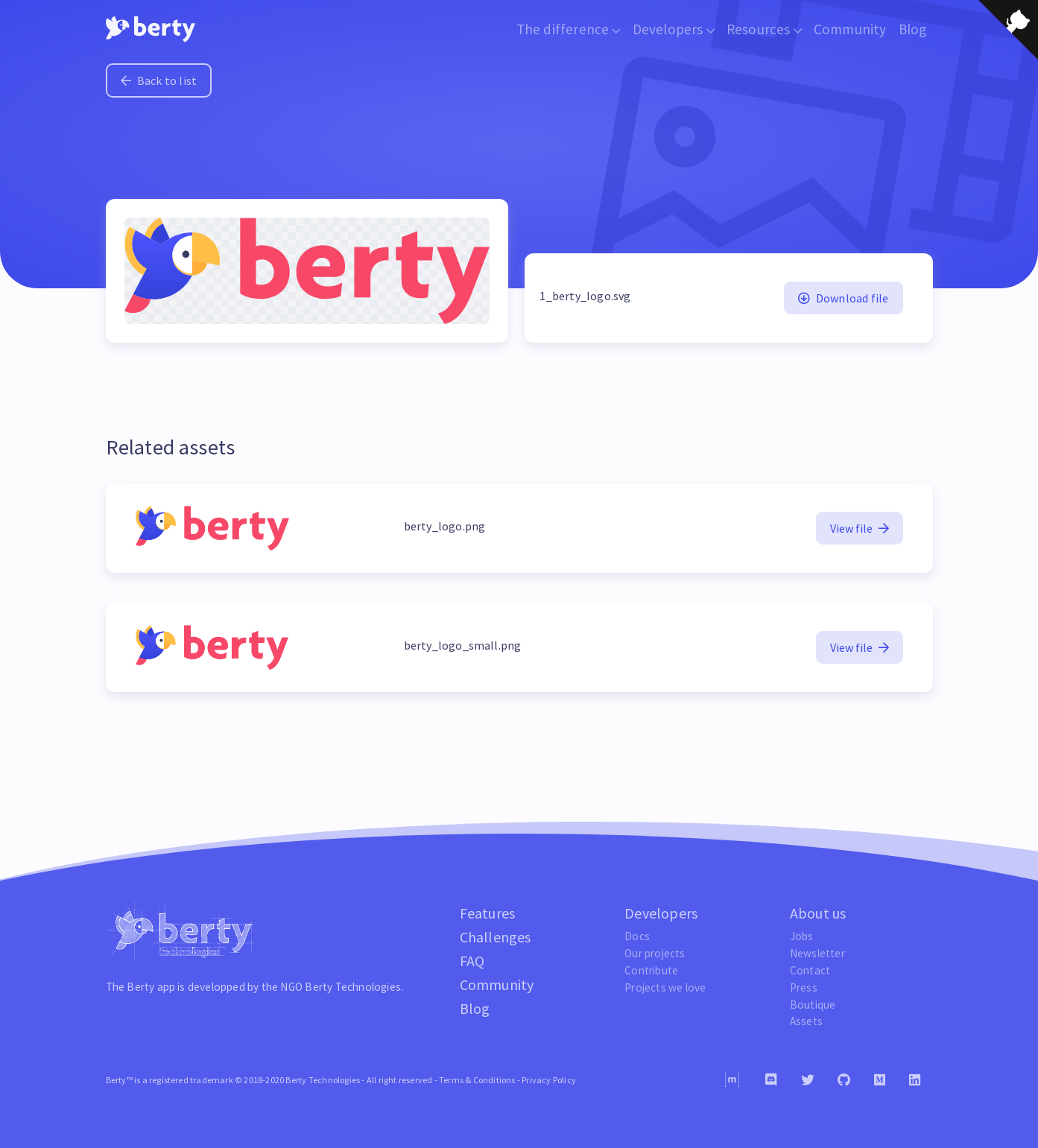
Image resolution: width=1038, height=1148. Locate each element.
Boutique (813, 1005)
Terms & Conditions (477, 1079)
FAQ (472, 960)
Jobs (802, 936)
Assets (806, 1021)
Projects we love (665, 987)
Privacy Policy (549, 1079)
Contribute (651, 970)
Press (803, 987)
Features (488, 913)
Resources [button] (764, 29)
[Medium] (879, 1080)
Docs (637, 936)
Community (850, 29)
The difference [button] (568, 29)
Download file (843, 298)
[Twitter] (807, 1080)
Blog (913, 29)
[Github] (844, 1080)
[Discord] (770, 1080)
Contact (810, 970)
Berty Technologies (353, 987)
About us (818, 913)
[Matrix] (732, 1080)
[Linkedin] (914, 1080)
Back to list (159, 80)
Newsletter (817, 953)
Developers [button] (674, 29)
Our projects (654, 953)
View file (859, 528)
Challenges (495, 936)
